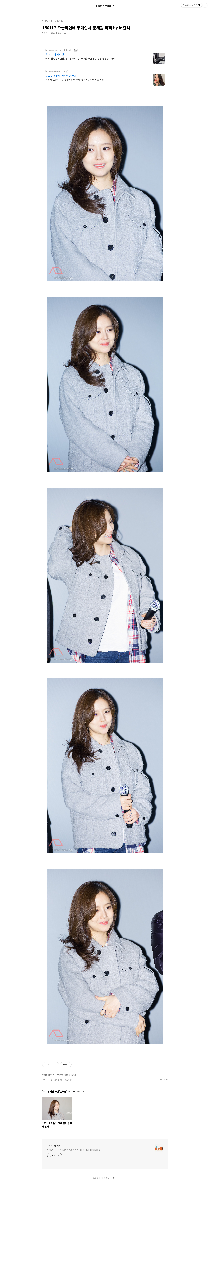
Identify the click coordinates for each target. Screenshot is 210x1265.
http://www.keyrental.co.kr (58, 50)
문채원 (58, 1156)
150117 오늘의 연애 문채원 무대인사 (55, 1161)
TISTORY (105, 1259)
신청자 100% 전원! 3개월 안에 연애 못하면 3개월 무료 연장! (75, 79)
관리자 (114, 1259)
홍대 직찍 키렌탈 (54, 54)
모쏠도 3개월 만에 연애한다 (60, 75)
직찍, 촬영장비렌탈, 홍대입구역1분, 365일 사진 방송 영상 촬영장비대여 (80, 58)
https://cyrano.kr (53, 71)
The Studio (105, 6)
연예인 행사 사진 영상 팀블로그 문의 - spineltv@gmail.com (73, 1231)
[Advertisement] (105, 111)
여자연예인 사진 (48, 1156)
